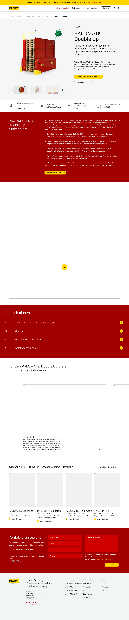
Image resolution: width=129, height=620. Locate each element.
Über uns (94, 9)
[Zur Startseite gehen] (14, 9)
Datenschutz (87, 594)
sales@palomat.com (33, 605)
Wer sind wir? (88, 583)
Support (86, 9)
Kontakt (106, 9)
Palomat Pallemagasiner (16, 16)
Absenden (109, 564)
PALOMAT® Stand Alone (44, 16)
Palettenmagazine (62, 9)
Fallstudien (76, 9)
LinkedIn (105, 583)
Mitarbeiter (87, 587)
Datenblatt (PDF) (83, 83)
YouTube (105, 590)
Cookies (86, 597)
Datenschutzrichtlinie (104, 559)
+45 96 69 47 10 (31, 602)
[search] (118, 9)
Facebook (105, 587)
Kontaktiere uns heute (55, 173)
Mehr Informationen (95, 2)
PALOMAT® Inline (70, 587)
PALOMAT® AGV (70, 590)
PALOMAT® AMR (70, 594)
